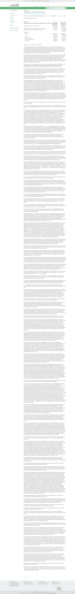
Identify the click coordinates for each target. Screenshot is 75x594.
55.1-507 (43, 542)
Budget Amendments (14, 28)
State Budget (14, 8)
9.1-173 (55, 165)
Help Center (29, 0)
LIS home (57, 2)
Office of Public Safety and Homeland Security (34, 13)
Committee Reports (14, 30)
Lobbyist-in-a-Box (38, 591)
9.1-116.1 (45, 126)
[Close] (74, 0)
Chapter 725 (12, 22)
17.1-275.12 (37, 273)
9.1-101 (44, 227)
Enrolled (11, 19)
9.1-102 (46, 75)
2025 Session (14, 10)
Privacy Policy (53, 2)
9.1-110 (58, 201)
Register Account (61, 2)
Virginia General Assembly (40, 2)
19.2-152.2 (41, 166)
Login (65, 2)
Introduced (12, 17)
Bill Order (25, 13)
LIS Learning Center (47, 2)
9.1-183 (61, 165)
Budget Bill (12, 13)
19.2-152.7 (48, 166)
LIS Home (34, 591)
